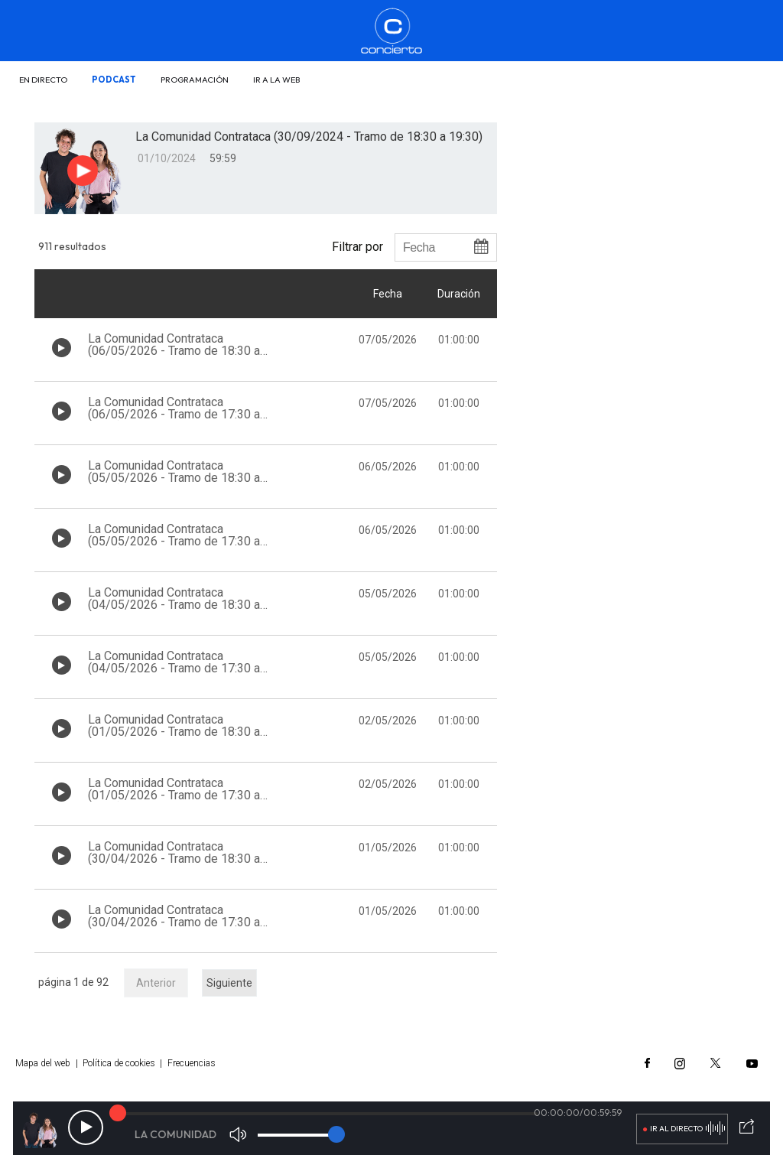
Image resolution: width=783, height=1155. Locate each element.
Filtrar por (357, 246)
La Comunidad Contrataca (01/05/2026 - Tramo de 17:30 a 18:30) (174, 795)
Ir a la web (276, 79)
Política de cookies (119, 1063)
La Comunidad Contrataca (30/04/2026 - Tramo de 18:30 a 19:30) (174, 858)
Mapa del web (42, 1063)
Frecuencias (191, 1063)
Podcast (114, 79)
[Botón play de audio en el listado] (61, 347)
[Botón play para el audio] (82, 170)
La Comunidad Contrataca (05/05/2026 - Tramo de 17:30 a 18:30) (174, 541)
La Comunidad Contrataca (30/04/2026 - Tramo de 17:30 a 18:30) (174, 922)
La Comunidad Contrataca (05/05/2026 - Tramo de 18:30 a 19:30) (174, 477)
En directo (43, 79)
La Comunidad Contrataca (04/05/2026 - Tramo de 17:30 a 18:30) (174, 668)
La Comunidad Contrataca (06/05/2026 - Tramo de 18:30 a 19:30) (174, 350)
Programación (195, 79)
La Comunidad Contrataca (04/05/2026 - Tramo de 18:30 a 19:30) (174, 604)
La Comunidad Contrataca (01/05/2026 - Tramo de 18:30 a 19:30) (174, 731)
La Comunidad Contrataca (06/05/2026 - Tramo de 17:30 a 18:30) (174, 414)
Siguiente (229, 983)
